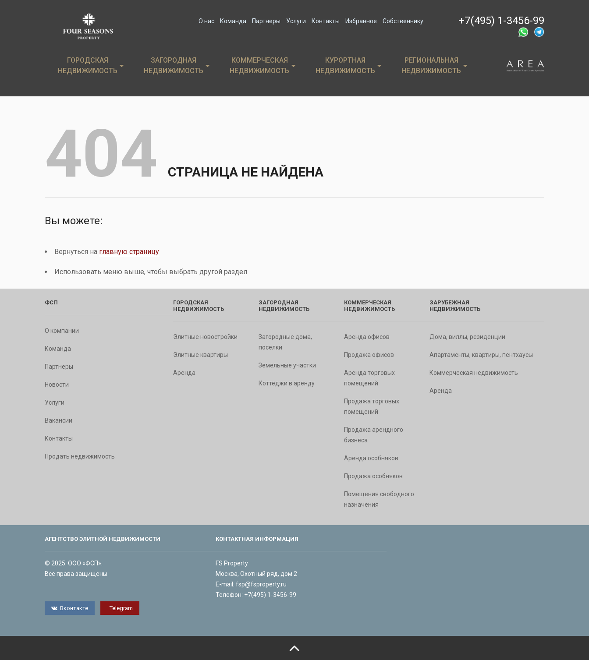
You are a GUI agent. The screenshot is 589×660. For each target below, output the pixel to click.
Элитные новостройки (205, 336)
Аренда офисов (367, 336)
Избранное (361, 21)
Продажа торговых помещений (371, 406)
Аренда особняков (371, 458)
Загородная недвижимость (176, 65)
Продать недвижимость (80, 456)
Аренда (184, 372)
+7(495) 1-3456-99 (501, 20)
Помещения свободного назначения (379, 499)
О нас (206, 21)
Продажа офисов (369, 354)
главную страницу (129, 251)
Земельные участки (287, 365)
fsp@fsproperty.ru (261, 584)
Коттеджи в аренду (287, 383)
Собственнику (403, 21)
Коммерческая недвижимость (262, 65)
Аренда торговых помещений (369, 378)
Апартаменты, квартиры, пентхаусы (481, 354)
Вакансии (58, 420)
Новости (57, 384)
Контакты (326, 21)
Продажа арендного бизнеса (373, 435)
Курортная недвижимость (348, 65)
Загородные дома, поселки (285, 342)
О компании (62, 330)
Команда (233, 21)
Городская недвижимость (91, 65)
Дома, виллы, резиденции (467, 336)
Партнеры (266, 21)
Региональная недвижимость (434, 65)
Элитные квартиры (200, 354)
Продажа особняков (373, 476)
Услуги (296, 21)
